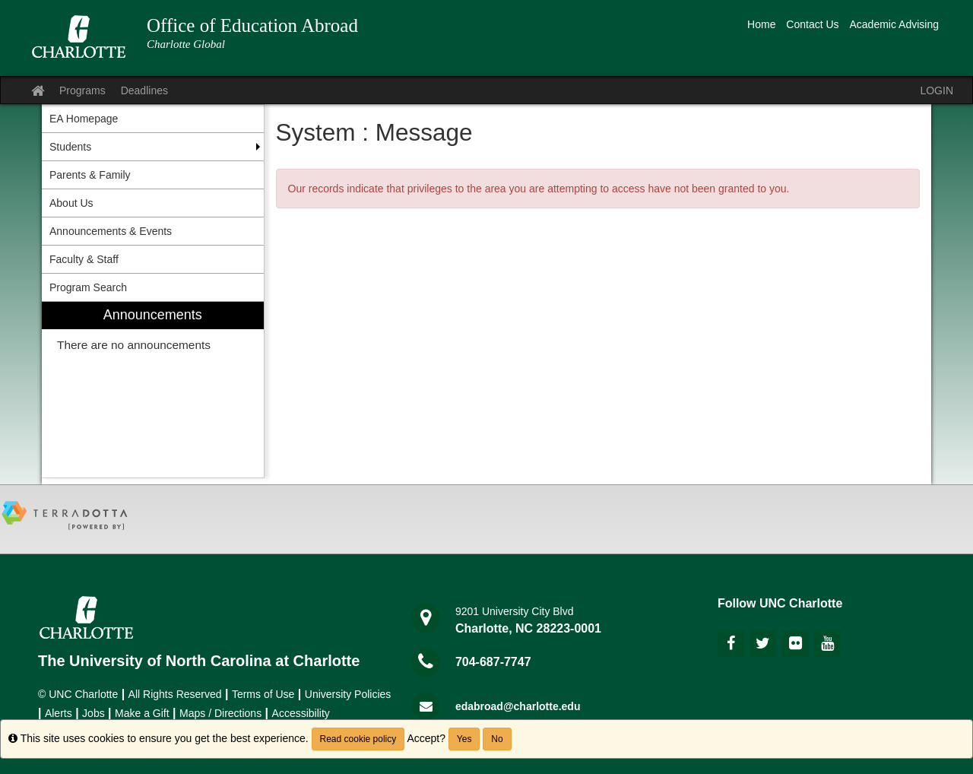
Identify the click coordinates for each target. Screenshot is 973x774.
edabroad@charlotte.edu (518, 706)
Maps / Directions (220, 713)
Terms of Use (263, 694)
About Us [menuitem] (71, 203)
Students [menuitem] (70, 147)
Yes (464, 739)
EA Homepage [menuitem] (83, 119)
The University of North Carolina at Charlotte (199, 660)
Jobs (93, 713)
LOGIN (936, 90)
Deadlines (144, 90)
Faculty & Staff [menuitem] (84, 259)
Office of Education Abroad (252, 25)
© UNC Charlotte (78, 694)
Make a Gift (142, 713)
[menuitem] (153, 389)
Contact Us (812, 24)
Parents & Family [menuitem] (90, 175)
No (496, 739)
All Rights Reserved (175, 694)
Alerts (58, 713)
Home (761, 24)
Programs (82, 90)
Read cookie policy (358, 739)
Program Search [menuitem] (88, 287)
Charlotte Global (186, 44)
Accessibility (301, 713)
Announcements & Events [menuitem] (110, 231)
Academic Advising (894, 24)
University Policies (348, 694)
